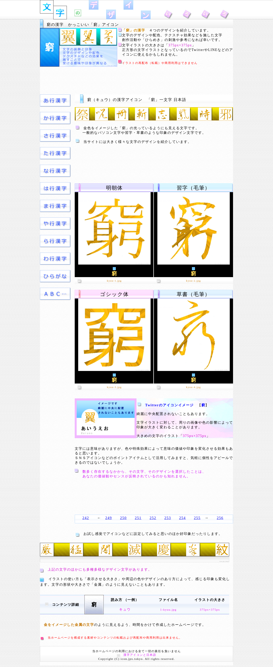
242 (85, 518)
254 (182, 518)
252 (153, 518)
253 (167, 518)
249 (108, 518)
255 (197, 518)
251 (138, 518)
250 (123, 518)
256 (220, 518)
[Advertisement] (136, 80)
